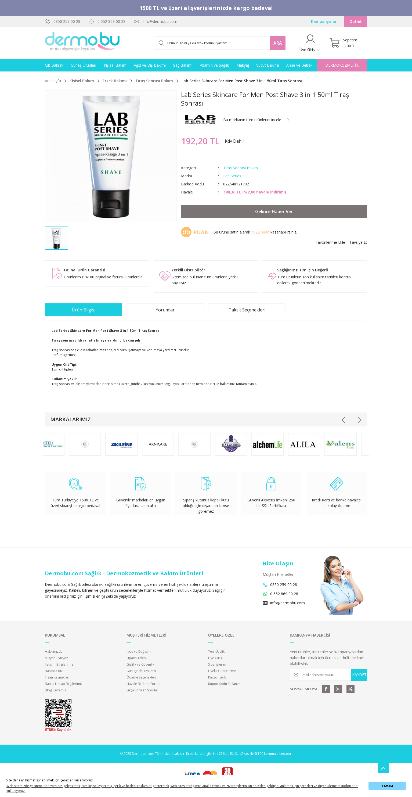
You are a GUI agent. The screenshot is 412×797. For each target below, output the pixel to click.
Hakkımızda (54, 651)
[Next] (359, 420)
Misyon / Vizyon (56, 658)
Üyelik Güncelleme (222, 671)
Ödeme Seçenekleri (141, 677)
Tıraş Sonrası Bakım (240, 167)
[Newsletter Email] (328, 675)
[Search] (219, 43)
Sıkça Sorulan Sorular (142, 690)
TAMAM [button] (387, 786)
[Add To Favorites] (330, 242)
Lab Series (232, 175)
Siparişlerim (217, 664)
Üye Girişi (215, 658)
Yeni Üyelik (216, 651)
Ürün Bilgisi (83, 310)
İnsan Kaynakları (57, 677)
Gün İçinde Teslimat (141, 671)
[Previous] (343, 420)
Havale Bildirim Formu (143, 683)
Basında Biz (54, 671)
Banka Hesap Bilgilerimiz (63, 683)
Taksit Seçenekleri (247, 310)
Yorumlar (165, 310)
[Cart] (343, 43)
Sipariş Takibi (137, 658)
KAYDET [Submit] (359, 674)
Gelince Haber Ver (274, 211)
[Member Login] (310, 43)
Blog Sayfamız (55, 690)
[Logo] (82, 43)
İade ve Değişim (139, 651)
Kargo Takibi (217, 677)
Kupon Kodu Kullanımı (224, 683)
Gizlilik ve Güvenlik (140, 664)
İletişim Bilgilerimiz (59, 664)
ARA (277, 43)
